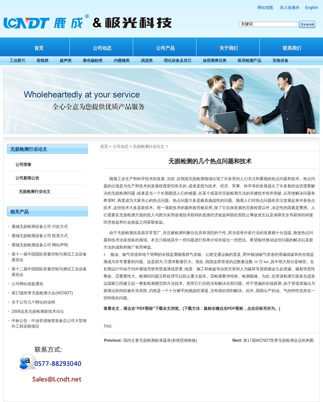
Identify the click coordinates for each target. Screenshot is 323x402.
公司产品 (165, 48)
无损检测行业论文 (148, 146)
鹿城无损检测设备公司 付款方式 (40, 226)
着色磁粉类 (93, 60)
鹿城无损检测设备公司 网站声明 (40, 245)
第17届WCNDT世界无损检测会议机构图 (278, 340)
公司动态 (102, 48)
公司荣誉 (23, 164)
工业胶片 (17, 60)
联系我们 (292, 48)
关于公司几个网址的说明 (33, 302)
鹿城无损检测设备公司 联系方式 (40, 235)
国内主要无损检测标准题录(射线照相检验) (160, 340)
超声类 (66, 60)
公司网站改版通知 (27, 283)
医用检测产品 (249, 60)
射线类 (42, 60)
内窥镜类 (122, 60)
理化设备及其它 (177, 60)
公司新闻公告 (27, 178)
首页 (39, 48)
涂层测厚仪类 (214, 60)
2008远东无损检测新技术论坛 (38, 311)
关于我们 (229, 48)
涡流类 (147, 60)
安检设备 (280, 60)
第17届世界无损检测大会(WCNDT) (42, 293)
